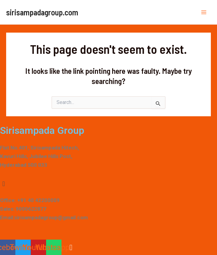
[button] (108, 184)
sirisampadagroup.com (42, 12)
